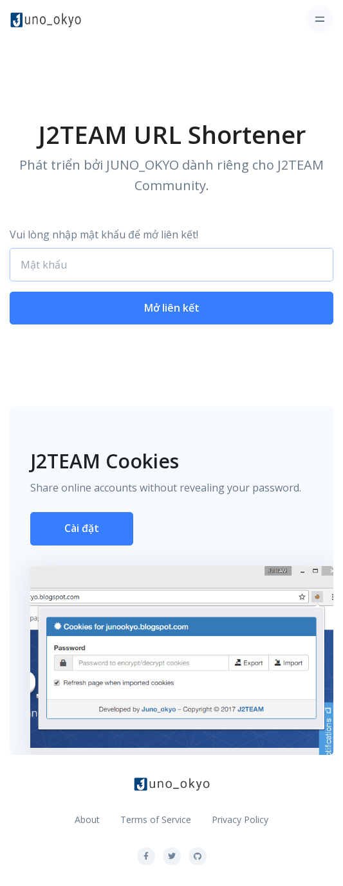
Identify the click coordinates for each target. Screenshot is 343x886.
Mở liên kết (171, 308)
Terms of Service (155, 819)
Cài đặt (81, 528)
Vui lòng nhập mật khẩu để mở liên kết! (104, 234)
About (87, 819)
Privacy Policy (240, 819)
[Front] (46, 19)
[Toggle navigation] (319, 19)
